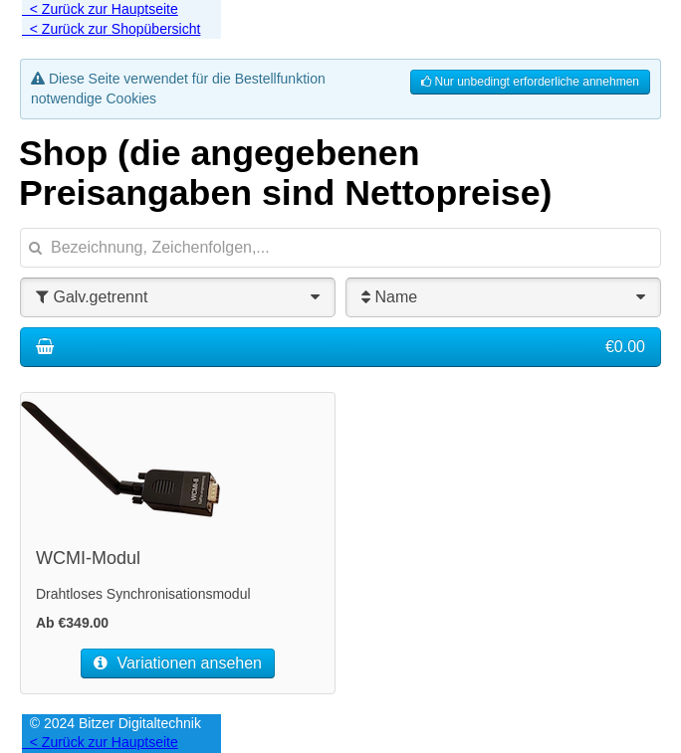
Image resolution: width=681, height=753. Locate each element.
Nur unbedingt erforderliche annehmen (530, 82)
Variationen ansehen (178, 663)
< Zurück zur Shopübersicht (111, 29)
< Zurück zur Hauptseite (100, 9)
